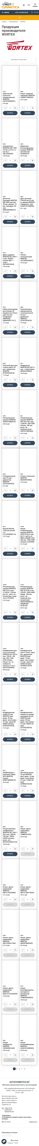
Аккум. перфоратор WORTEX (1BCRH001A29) (9, 1045)
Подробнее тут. (6, 1104)
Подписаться (33, 1122)
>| (24, 1069)
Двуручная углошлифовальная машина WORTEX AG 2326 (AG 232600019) (27, 150)
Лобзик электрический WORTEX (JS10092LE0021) (26, 257)
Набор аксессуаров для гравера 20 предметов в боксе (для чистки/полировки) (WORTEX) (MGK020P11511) (10, 314)
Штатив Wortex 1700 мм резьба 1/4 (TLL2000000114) (9, 531)
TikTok (16, 1143)
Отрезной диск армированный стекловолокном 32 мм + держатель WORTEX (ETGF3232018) (26, 314)
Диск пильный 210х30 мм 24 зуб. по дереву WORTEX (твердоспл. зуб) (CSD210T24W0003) (27, 202)
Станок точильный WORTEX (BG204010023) (27, 478)
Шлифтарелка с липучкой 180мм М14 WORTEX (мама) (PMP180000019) (9, 776)
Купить (10, 113)
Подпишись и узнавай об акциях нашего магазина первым (16, 1117)
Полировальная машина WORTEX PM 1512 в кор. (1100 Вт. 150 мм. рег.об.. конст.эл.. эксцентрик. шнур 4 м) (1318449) (9, 592)
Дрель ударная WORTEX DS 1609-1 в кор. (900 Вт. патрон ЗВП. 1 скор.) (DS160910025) (10, 259)
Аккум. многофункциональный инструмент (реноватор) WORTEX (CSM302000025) (27, 993)
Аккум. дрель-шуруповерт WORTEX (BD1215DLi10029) (27, 890)
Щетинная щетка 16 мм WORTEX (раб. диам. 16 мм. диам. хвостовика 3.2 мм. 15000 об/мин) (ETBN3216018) (27, 778)
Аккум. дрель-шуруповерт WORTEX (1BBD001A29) (25, 831)
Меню (5, 12)
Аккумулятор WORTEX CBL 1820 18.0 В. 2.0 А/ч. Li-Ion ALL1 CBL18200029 (10, 150)
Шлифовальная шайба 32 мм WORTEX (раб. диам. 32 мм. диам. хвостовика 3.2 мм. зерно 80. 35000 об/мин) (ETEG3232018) (9, 719)
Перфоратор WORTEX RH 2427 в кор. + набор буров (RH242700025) (27, 368)
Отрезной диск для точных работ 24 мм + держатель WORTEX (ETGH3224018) (10, 369)
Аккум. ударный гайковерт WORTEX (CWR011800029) (27, 95)
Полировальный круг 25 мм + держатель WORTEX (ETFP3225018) (9, 480)
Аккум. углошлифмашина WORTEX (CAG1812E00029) (27, 1045)
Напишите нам (9, 1111)
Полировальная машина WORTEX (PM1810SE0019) (9, 420)
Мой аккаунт (32, 12)
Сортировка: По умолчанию (19, 59)
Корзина (35, 5)
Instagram (10, 1143)
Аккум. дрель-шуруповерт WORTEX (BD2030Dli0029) (26, 940)
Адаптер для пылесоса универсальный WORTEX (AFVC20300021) (9, 97)
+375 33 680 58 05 (21, 12)
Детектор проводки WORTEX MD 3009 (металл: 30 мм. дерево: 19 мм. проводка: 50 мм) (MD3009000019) (10, 204)
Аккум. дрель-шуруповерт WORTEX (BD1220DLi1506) (9, 940)
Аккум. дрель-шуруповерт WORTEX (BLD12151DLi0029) (10, 991)
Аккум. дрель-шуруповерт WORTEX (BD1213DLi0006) (9, 890)
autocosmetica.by (19, 1082)
